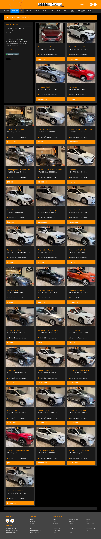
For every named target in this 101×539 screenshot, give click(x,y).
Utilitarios (55, 521)
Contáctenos (33, 534)
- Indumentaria (88, 526)
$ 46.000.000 (12, 142)
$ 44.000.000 (73, 383)
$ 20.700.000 (42, 463)
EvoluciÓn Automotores (47, 55)
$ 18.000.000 (42, 59)
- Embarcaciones (72, 525)
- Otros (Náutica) (72, 528)
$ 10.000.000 (73, 99)
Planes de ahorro (56, 530)
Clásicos (54, 532)
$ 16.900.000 (73, 302)
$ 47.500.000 (11, 503)
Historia (32, 528)
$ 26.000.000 (11, 302)
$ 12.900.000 (42, 342)
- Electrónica (71, 534)
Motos (54, 526)
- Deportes (87, 525)
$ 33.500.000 (11, 182)
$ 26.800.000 (11, 222)
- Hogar (86, 521)
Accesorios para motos (73, 519)
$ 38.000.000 (42, 383)
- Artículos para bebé (89, 523)
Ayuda (31, 526)
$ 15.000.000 (73, 59)
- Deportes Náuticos (73, 526)
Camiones (55, 525)
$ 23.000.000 (11, 342)
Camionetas (55, 523)
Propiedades (71, 521)
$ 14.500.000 (73, 423)
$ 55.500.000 (42, 262)
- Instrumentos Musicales (90, 528)
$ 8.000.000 (42, 142)
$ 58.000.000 (11, 262)
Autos (54, 519)
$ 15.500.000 (73, 182)
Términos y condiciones (35, 525)
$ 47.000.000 (73, 142)
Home (31, 519)
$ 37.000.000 (73, 342)
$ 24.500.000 (42, 182)
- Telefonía (71, 532)
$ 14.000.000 (42, 302)
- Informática (87, 519)
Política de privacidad (34, 532)
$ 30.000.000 (11, 463)
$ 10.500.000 (11, 423)
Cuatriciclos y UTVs (57, 528)
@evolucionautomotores (19, 43)
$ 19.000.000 (42, 222)
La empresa (32, 521)
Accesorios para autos (57, 534)
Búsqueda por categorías (35, 530)
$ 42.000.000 (42, 99)
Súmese (32, 523)
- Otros (86, 530)
